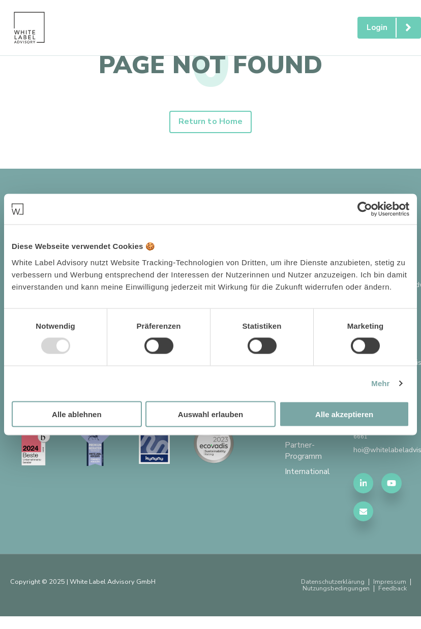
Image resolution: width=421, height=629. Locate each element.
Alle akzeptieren (344, 414)
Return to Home (210, 122)
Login (393, 28)
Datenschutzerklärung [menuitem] (331, 583)
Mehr (380, 383)
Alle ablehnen (77, 414)
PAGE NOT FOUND (210, 65)
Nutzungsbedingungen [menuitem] (336, 589)
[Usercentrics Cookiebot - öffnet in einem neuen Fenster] (364, 209)
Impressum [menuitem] (389, 583)
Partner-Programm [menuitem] (303, 453)
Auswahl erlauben (210, 414)
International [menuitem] (307, 473)
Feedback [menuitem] (392, 589)
